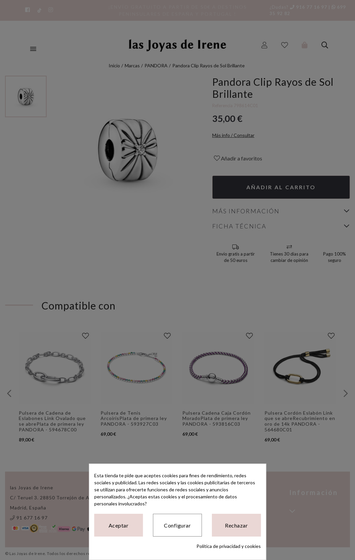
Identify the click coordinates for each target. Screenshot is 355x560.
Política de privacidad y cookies (228, 546)
